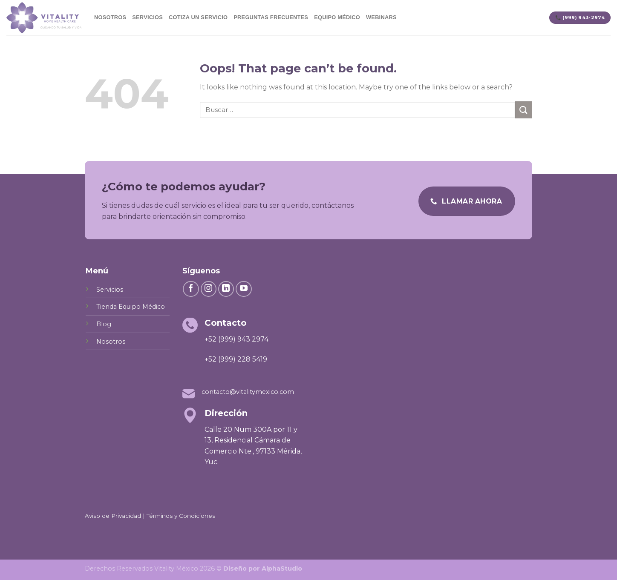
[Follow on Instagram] (209, 289)
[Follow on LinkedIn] (226, 289)
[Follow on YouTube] (244, 289)
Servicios (147, 17)
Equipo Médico (337, 17)
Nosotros (110, 17)
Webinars (381, 17)
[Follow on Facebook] (191, 289)
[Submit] (523, 109)
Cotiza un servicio (198, 17)
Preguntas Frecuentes (271, 17)
